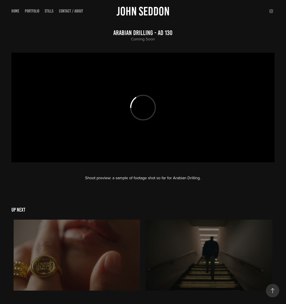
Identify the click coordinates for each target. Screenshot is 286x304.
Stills (49, 11)
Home (15, 11)
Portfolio (32, 11)
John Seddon (143, 11)
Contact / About (71, 11)
